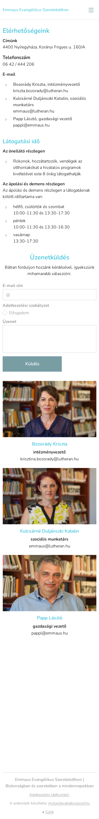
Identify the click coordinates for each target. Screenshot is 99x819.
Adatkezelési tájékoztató (49, 794)
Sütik (49, 811)
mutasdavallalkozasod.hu (69, 803)
